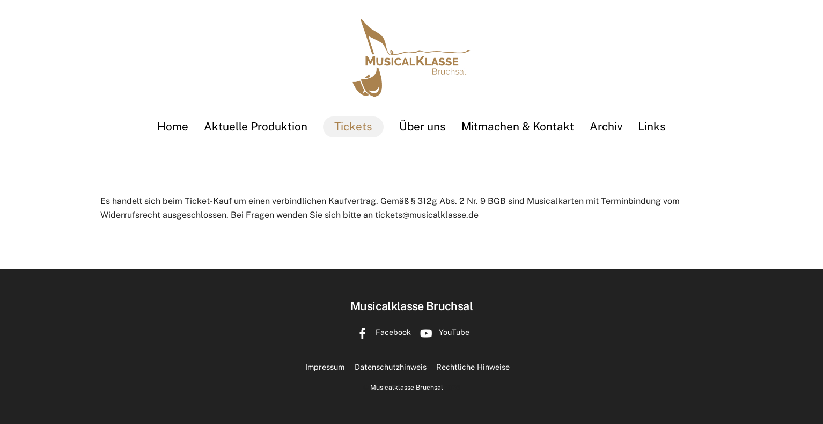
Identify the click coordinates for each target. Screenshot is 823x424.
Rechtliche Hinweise (473, 366)
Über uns (422, 126)
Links (652, 126)
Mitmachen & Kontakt (517, 126)
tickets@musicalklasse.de (427, 215)
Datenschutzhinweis (391, 366)
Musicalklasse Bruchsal (406, 387)
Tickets (353, 126)
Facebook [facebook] (381, 332)
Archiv (606, 126)
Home (172, 126)
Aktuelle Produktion (255, 126)
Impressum (324, 366)
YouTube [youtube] (442, 332)
